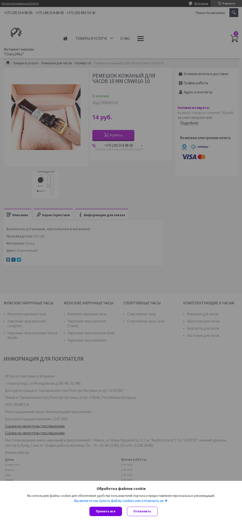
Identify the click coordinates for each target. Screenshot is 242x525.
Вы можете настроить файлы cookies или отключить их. (119, 500)
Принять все (106, 511)
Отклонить (142, 511)
